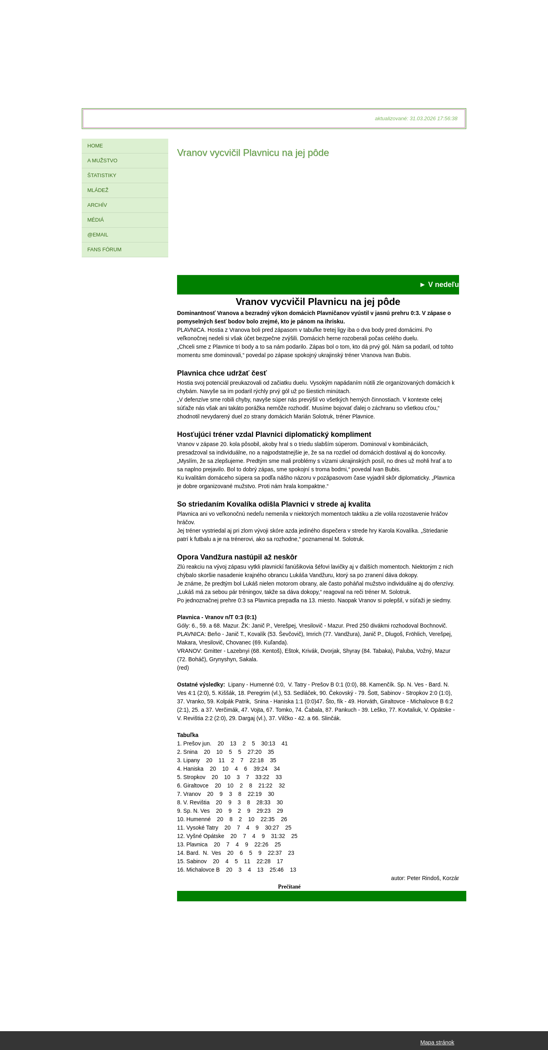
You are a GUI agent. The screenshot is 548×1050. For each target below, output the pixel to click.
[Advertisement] (318, 219)
